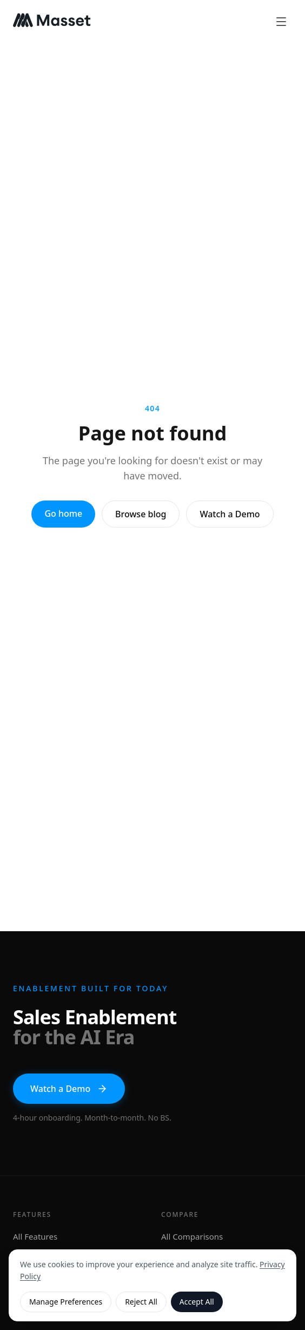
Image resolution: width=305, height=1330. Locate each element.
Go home (63, 513)
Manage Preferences (65, 1301)
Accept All (197, 1301)
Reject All (141, 1301)
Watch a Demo (230, 514)
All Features (35, 1236)
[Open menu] (281, 21)
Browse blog (140, 514)
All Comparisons (192, 1236)
